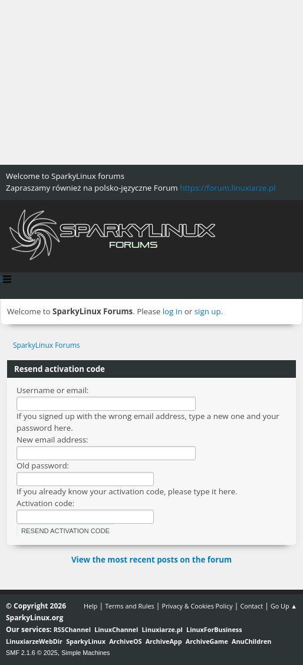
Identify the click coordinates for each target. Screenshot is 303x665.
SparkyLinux (86, 641)
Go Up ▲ (284, 605)
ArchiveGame (207, 641)
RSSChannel (72, 629)
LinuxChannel (116, 629)
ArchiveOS (125, 641)
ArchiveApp (164, 641)
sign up (208, 311)
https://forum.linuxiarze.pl (227, 187)
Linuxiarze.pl (162, 629)
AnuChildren (251, 641)
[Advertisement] (151, 82)
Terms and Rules (129, 605)
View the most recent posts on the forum (151, 559)
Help (90, 605)
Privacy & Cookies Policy (197, 605)
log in (173, 311)
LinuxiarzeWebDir (34, 641)
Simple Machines (85, 652)
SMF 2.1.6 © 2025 (32, 652)
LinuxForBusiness (214, 629)
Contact (251, 605)
